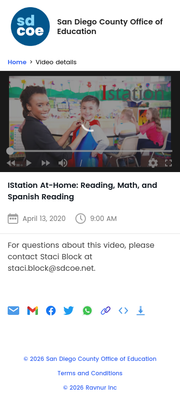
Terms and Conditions (90, 373)
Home (17, 62)
